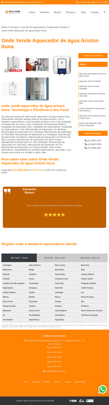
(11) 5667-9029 (100, 2)
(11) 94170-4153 (54, 352)
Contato (94, 12)
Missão (57, 12)
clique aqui (37, 170)
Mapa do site (80, 382)
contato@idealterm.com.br (54, 371)
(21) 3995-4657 (93, 149)
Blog (83, 12)
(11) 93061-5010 (54, 348)
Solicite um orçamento (93, 56)
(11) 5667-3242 (83, 2)
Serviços (70, 12)
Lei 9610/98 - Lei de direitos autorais (49, 327)
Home (32, 12)
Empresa (44, 12)
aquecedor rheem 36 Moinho (90, 82)
